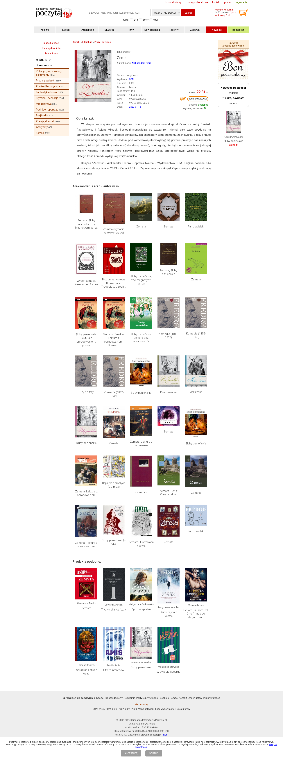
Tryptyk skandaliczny (113, 609)
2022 (121, 709)
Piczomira (141, 492)
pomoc (228, 2)
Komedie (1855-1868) (196, 335)
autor (145, 19)
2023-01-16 (135, 106)
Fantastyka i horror (47, 92)
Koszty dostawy (114, 698)
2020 (134, 709)
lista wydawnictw (51, 48)
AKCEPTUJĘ (130, 753)
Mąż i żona (195, 392)
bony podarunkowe (198, 2)
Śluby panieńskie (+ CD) (114, 542)
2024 (108, 709)
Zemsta (141, 226)
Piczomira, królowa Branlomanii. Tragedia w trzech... (113, 283)
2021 (127, 709)
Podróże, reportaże (47, 109)
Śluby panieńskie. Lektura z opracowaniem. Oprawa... (86, 340)
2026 (95, 709)
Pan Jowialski (196, 226)
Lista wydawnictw (164, 709)
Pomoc (174, 698)
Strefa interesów (113, 670)
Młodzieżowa (44, 103)
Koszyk (100, 698)
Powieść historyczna (48, 86)
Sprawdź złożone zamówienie (233, 44)
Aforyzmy (42, 127)
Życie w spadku (141, 609)
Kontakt (183, 698)
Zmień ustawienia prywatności (204, 698)
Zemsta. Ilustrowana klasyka (141, 543)
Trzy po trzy (86, 392)
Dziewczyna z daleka (168, 613)
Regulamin (129, 698)
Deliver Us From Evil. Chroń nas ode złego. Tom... (195, 613)
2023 (114, 709)
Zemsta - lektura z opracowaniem (86, 544)
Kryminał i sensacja (47, 98)
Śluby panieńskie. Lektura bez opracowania (141, 338)
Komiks (40, 132)
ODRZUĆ (153, 753)
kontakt (216, 2)
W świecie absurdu (168, 671)
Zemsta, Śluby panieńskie (168, 272)
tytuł (155, 19)
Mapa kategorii (146, 709)
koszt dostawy (173, 2)
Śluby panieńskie (141, 392)
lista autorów (51, 53)
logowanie (241, 2)
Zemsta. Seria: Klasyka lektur (169, 492)
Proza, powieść (45, 80)
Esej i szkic (42, 115)
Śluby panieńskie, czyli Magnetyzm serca (141, 280)
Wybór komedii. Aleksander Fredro (86, 282)
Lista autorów (182, 709)
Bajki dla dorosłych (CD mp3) (113, 484)
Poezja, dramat (45, 121)
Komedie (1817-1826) (168, 335)
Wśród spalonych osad (86, 671)
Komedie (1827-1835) (113, 394)
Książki (39, 59)
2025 (102, 709)
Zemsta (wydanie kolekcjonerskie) (113, 230)
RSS (165, 734)
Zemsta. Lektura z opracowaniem (141, 443)
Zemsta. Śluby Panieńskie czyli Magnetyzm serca (86, 224)
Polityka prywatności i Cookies (152, 698)
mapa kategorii (52, 43)
